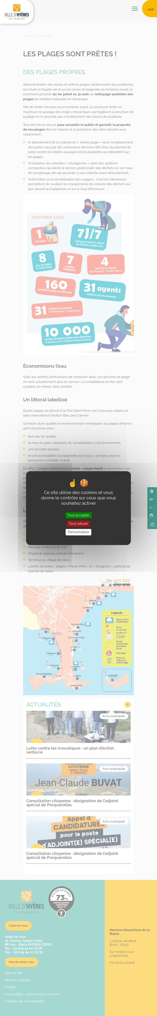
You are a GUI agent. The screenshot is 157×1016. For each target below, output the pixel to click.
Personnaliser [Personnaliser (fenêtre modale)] (78, 532)
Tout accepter (78, 515)
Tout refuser (78, 524)
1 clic (150, 9)
